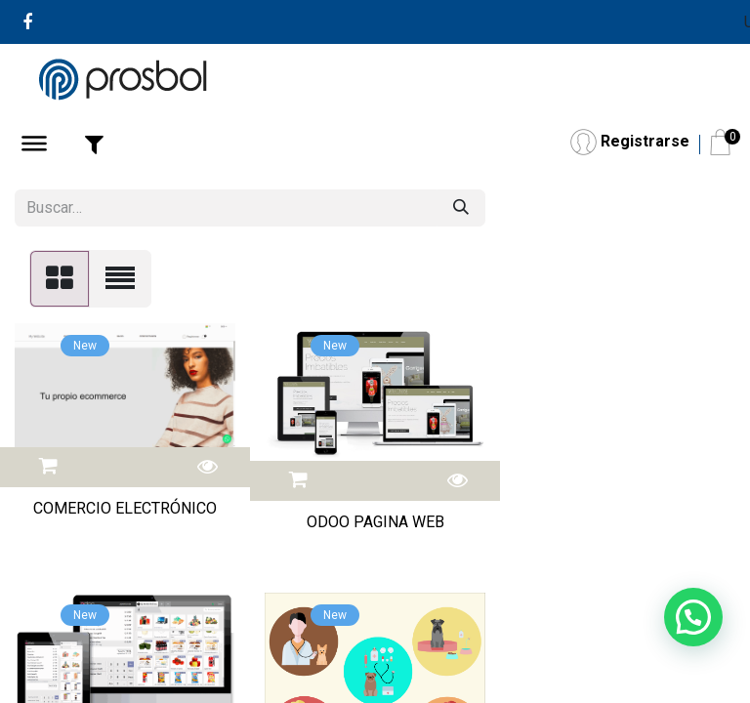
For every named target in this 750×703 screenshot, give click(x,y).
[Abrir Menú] (34, 146)
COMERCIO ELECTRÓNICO (125, 508)
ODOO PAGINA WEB (375, 522)
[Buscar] (461, 208)
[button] (49, 463)
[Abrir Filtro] (94, 144)
